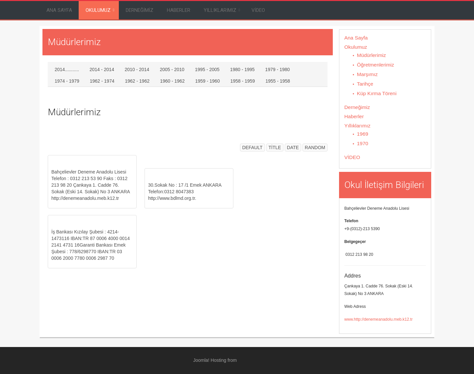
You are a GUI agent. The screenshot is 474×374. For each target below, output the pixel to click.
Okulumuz (98, 10)
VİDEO (258, 10)
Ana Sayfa (59, 10)
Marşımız (367, 74)
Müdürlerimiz (371, 55)
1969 (362, 134)
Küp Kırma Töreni (376, 93)
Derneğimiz (139, 10)
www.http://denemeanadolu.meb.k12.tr (378, 319)
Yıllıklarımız (220, 10)
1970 (362, 143)
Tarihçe (365, 84)
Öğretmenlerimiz (375, 64)
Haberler (178, 10)
